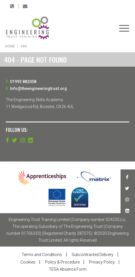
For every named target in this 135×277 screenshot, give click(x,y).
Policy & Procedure (62, 262)
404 (24, 46)
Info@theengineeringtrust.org (25, 6)
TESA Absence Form (68, 269)
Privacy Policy (102, 262)
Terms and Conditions (42, 254)
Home (10, 46)
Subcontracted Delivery (92, 254)
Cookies (27, 262)
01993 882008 (12, 6)
